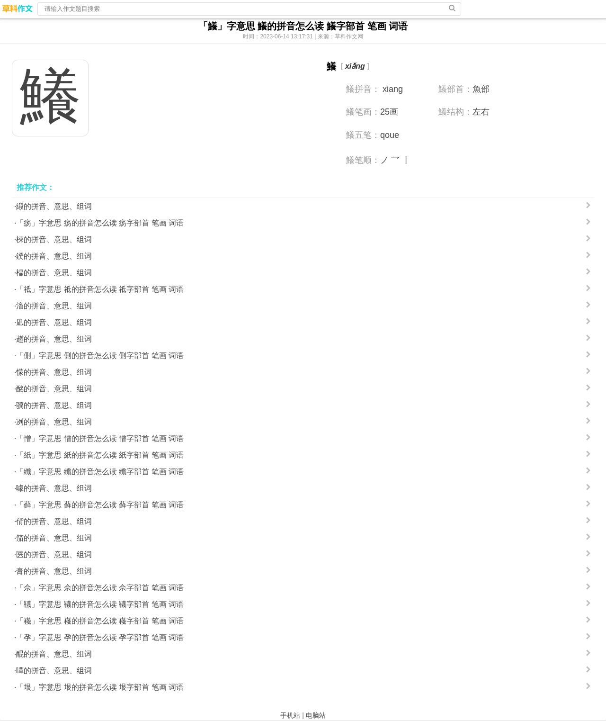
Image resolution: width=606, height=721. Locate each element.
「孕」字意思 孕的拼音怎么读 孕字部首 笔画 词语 (100, 637)
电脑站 (316, 715)
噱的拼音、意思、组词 (54, 488)
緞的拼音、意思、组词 (54, 206)
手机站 (290, 715)
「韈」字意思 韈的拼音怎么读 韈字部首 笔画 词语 (100, 604)
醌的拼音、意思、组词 (54, 654)
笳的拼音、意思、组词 (54, 538)
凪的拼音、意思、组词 (54, 322)
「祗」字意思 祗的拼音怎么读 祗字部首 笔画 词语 (100, 289)
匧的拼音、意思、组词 (54, 554)
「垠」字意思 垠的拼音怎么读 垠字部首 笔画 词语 (100, 687)
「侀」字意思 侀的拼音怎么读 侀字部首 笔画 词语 (100, 355)
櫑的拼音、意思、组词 (54, 273)
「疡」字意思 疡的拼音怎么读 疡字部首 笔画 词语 (100, 223)
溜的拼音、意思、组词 (54, 306)
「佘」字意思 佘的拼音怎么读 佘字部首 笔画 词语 (100, 588)
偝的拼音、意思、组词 (54, 521)
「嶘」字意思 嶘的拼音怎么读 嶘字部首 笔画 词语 (100, 621)
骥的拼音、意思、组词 (54, 405)
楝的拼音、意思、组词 (54, 239)
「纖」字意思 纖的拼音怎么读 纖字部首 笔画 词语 (100, 472)
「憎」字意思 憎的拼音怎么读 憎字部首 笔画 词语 (100, 438)
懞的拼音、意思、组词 (54, 372)
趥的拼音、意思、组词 (54, 339)
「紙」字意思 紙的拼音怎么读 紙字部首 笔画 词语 (100, 455)
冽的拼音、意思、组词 (54, 422)
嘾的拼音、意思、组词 (54, 671)
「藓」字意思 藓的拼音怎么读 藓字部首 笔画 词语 (100, 505)
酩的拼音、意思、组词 (54, 389)
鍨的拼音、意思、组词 (54, 256)
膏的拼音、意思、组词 (54, 571)
